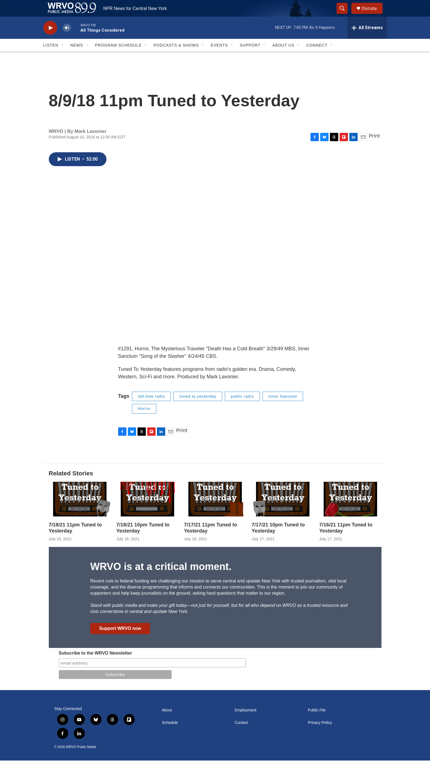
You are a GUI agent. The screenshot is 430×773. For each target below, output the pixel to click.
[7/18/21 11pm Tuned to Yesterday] (80, 511)
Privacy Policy (320, 735)
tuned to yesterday (197, 409)
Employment (245, 723)
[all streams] (367, 40)
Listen (50, 57)
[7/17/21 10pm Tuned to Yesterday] (283, 511)
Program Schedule (118, 57)
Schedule (170, 735)
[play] (50, 40)
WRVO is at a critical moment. (160, 579)
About (167, 723)
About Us (283, 57)
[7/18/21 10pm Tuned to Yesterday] (147, 511)
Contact (241, 735)
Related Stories (71, 485)
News (76, 57)
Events (219, 57)
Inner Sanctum (282, 409)
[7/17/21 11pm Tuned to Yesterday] (215, 511)
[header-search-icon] (344, 14)
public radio (242, 409)
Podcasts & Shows (176, 57)
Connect (316, 57)
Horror (144, 421)
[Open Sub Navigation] (62, 57)
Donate (372, 14)
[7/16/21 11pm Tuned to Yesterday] (350, 511)
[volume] (67, 40)
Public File (317, 723)
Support (250, 57)
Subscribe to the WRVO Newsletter (95, 665)
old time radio (151, 409)
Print (374, 148)
